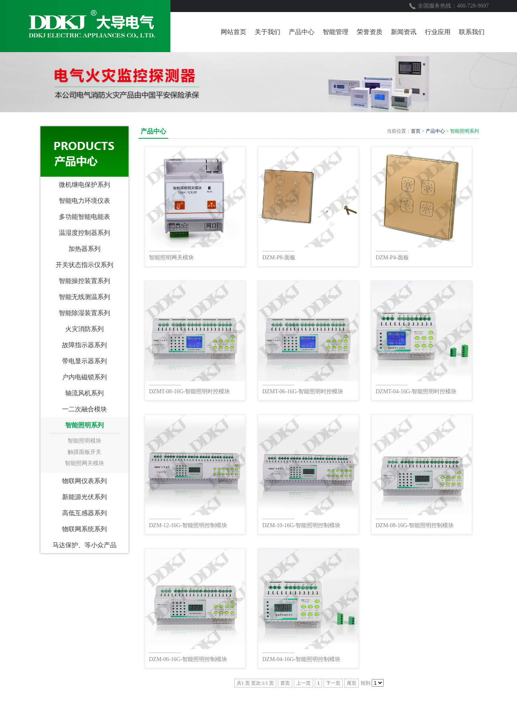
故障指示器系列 (84, 345)
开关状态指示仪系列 (84, 264)
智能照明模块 (84, 441)
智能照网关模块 (84, 463)
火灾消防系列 (84, 329)
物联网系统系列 (84, 529)
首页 (415, 131)
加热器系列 (84, 248)
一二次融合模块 (84, 409)
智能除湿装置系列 (84, 312)
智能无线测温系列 (84, 296)
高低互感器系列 (84, 513)
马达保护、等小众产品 (84, 545)
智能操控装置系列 (84, 280)
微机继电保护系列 (84, 184)
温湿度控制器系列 (84, 232)
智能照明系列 (84, 425)
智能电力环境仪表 (84, 200)
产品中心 (435, 131)
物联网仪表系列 (84, 480)
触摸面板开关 (84, 452)
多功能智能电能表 (84, 216)
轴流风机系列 (84, 393)
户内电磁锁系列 (84, 377)
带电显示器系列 (84, 361)
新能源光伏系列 (84, 496)
